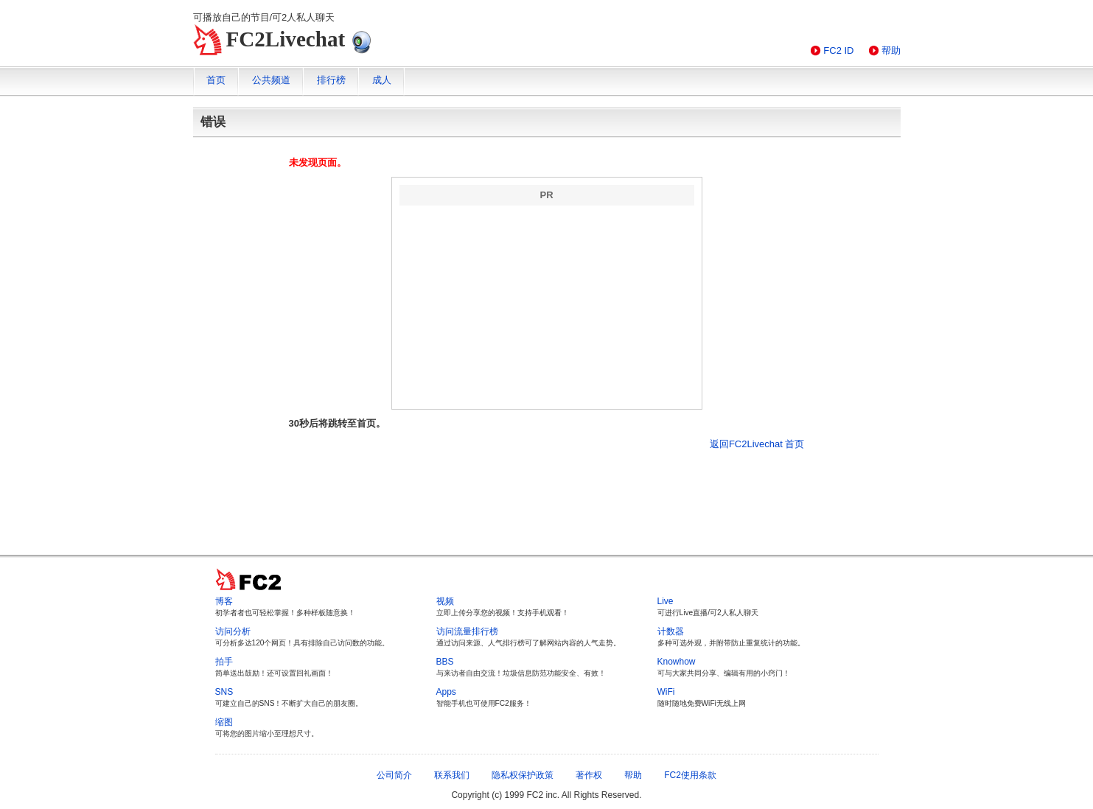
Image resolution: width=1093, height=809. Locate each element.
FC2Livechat (286, 39)
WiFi (666, 692)
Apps (446, 692)
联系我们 (451, 775)
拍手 (224, 661)
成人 (381, 79)
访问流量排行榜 (467, 631)
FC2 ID (838, 50)
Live (665, 601)
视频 (445, 601)
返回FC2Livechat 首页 (757, 443)
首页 (216, 79)
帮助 (891, 50)
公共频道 (271, 79)
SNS (224, 692)
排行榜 (331, 79)
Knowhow (676, 661)
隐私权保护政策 (523, 775)
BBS (445, 661)
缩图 (224, 722)
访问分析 (233, 631)
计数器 (670, 631)
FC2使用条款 (690, 775)
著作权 (589, 775)
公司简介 (394, 775)
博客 (224, 601)
